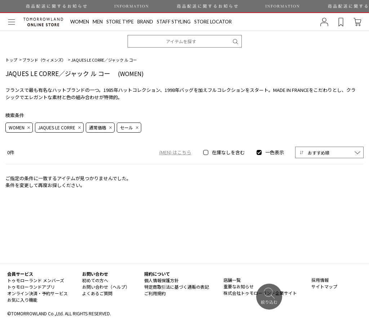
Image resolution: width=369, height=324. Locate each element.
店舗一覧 (232, 280)
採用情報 (320, 280)
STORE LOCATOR (213, 21)
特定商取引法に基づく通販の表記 (176, 287)
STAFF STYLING (174, 21)
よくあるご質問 (97, 293)
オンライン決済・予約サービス (37, 293)
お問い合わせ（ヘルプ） (106, 287)
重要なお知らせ (238, 286)
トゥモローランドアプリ (31, 287)
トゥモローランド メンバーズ (35, 280)
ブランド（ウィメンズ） (44, 60)
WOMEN (79, 21)
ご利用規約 (155, 293)
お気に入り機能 (22, 300)
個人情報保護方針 (161, 280)
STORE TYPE (120, 21)
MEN (98, 21)
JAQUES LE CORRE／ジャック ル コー (104, 60)
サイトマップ (324, 286)
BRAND (145, 21)
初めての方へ (95, 280)
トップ (11, 60)
